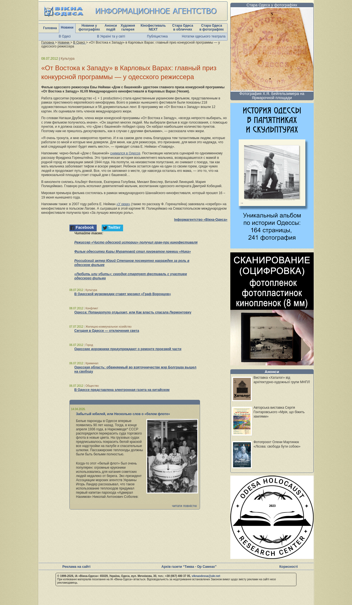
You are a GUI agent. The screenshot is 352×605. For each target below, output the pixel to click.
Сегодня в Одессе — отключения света (106, 331)
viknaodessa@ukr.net (206, 576)
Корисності (288, 567)
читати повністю (184, 506)
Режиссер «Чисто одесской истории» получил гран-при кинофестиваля (136, 242)
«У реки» (123, 204)
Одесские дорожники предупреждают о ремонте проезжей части (127, 349)
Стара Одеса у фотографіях (271, 5)
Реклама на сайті (77, 567)
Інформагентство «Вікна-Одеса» (201, 220)
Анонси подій (110, 27)
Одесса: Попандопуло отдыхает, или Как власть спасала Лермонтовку (132, 312)
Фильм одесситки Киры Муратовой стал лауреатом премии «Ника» (132, 251)
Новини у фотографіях (89, 27)
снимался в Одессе (125, 153)
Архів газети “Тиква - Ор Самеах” (188, 567)
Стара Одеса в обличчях (182, 27)
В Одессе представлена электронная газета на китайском (122, 390)
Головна (50, 28)
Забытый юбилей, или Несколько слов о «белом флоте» (123, 414)
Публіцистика (157, 36)
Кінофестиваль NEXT (153, 27)
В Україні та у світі (111, 36)
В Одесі (65, 36)
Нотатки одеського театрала (204, 36)
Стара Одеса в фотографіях (211, 27)
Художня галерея (128, 27)
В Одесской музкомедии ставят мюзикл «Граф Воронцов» (122, 294)
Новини (67, 27)
